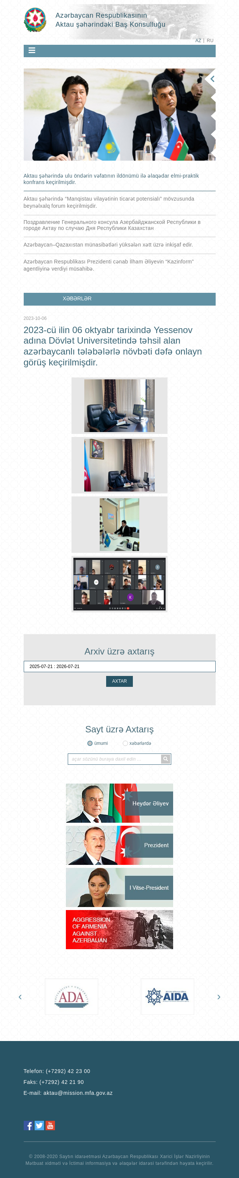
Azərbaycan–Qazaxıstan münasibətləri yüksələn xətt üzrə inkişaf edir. (108, 245)
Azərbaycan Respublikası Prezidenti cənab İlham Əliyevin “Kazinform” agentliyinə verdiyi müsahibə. (109, 265)
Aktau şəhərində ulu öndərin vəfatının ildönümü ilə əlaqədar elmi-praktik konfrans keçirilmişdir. (111, 179)
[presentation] (20, 996)
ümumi (101, 743)
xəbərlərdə (140, 743)
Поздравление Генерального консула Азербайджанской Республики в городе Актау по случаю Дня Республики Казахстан (112, 225)
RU (210, 40)
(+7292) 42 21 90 (62, 1082)
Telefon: (57, 1071)
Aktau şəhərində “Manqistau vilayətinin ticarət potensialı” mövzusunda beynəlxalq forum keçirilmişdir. (109, 202)
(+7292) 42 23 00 (68, 1071)
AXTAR (119, 681)
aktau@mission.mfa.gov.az (78, 1093)
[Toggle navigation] (32, 50)
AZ (198, 40)
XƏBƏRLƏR (77, 298)
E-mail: (68, 1093)
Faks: (54, 1082)
